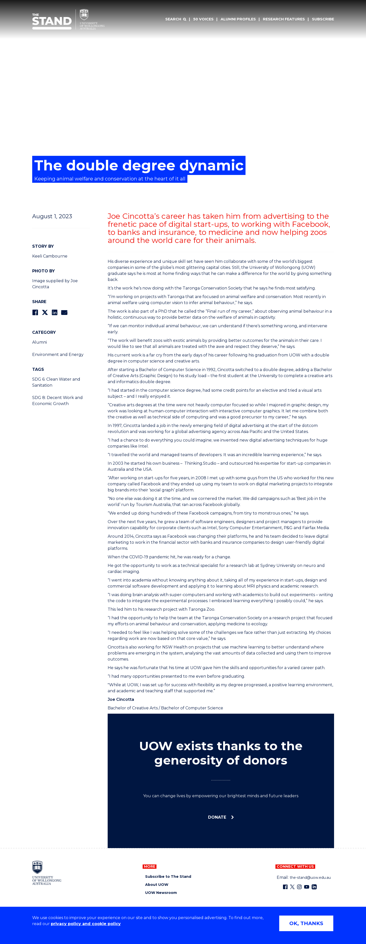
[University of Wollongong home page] (47, 873)
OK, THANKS (306, 923)
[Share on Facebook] (35, 312)
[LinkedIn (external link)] (314, 886)
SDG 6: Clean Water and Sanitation (56, 382)
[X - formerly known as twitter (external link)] (292, 886)
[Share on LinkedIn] (54, 312)
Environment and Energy (58, 354)
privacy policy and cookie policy (86, 923)
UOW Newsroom (161, 893)
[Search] (175, 19)
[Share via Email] (64, 312)
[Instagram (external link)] (299, 886)
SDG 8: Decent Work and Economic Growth (57, 400)
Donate (217, 817)
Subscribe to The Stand (168, 877)
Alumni (39, 342)
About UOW (156, 885)
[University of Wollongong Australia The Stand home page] (68, 19)
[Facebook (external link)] (285, 886)
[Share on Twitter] (45, 312)
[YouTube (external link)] (306, 886)
